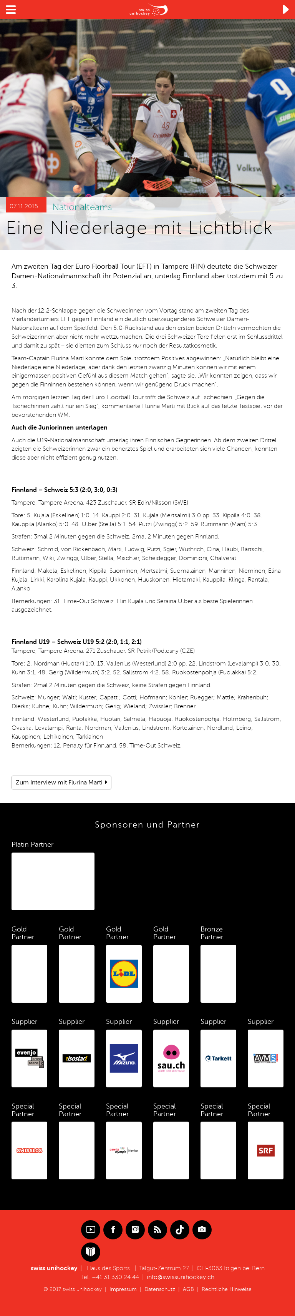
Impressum (123, 1289)
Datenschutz (159, 1289)
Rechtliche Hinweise (227, 1289)
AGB (188, 1289)
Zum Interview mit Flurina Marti (59, 782)
